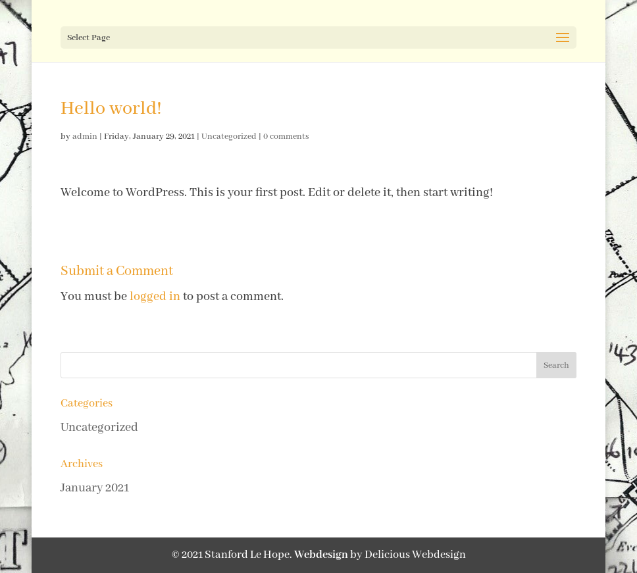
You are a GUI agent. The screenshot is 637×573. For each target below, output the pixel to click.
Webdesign (321, 555)
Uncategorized (229, 136)
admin (84, 136)
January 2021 (95, 488)
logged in (155, 297)
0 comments (286, 136)
